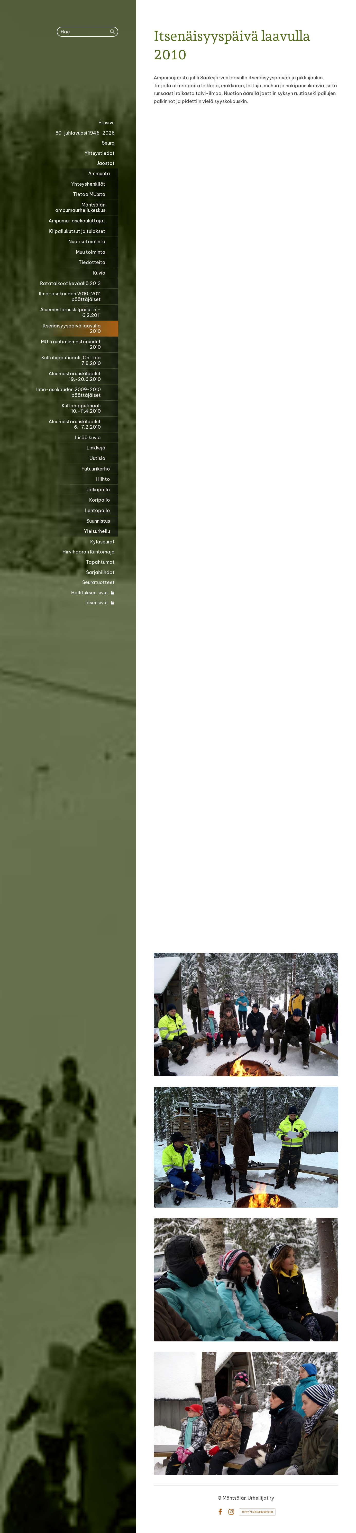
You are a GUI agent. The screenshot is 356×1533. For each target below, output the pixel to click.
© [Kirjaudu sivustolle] (220, 1498)
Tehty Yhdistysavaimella (257, 1511)
